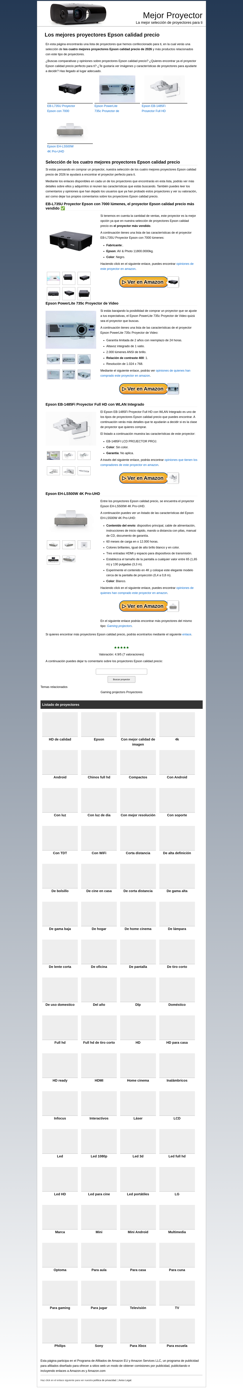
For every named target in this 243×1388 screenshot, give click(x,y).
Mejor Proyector (172, 15)
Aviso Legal (125, 1380)
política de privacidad (104, 1380)
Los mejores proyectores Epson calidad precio (102, 35)
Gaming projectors (119, 626)
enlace (186, 634)
